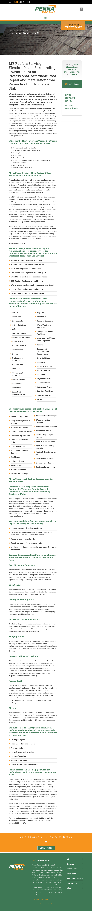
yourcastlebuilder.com (40, 899)
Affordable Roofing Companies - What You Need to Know (46, 837)
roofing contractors (48, 867)
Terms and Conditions (48, 904)
